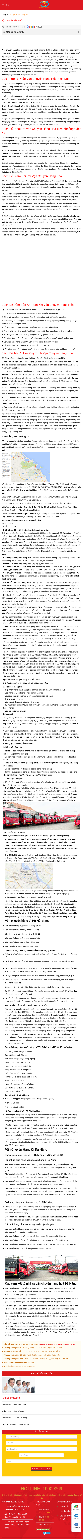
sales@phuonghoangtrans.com (21, 1351)
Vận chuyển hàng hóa (16, 51)
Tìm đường (76, 1507)
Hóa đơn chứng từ (67, 1500)
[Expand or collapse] (78, 32)
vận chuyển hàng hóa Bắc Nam (26, 668)
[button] (5, 5)
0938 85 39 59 (69, 1333)
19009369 (15, 1387)
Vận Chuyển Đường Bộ (16, 425)
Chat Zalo (76, 1516)
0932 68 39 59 (56, 1333)
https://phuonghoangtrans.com (23, 1355)
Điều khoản (64, 1495)
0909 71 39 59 (44, 1333)
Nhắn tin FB (76, 1525)
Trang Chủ (5, 15)
